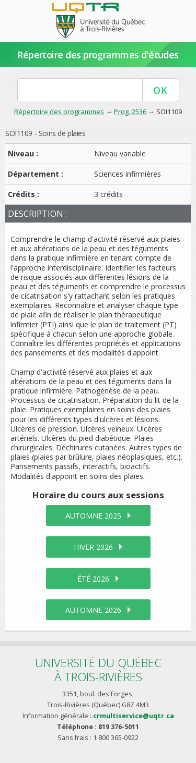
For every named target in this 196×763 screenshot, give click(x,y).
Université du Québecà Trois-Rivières (98, 669)
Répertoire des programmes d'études (98, 54)
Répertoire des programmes (59, 111)
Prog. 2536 (130, 111)
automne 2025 (93, 516)
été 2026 (93, 579)
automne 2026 (93, 610)
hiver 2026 (93, 547)
